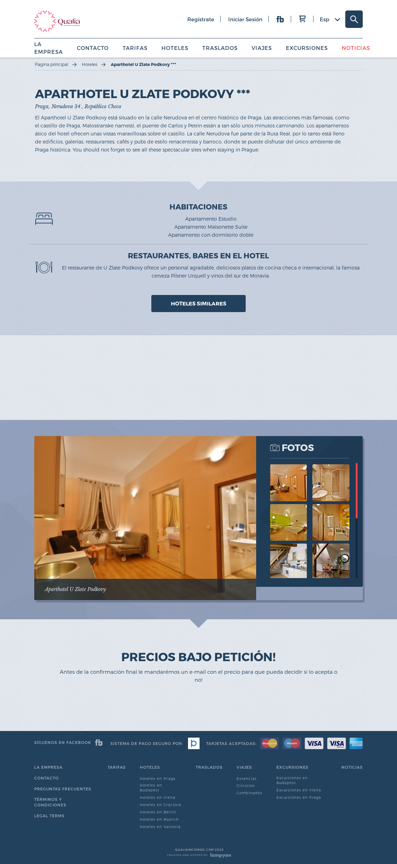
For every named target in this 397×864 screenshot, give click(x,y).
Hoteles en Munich (159, 819)
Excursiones (307, 48)
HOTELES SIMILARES (198, 303)
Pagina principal (51, 64)
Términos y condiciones (50, 802)
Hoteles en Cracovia (160, 805)
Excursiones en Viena (298, 790)
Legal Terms (49, 815)
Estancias (247, 778)
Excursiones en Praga (298, 797)
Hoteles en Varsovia (160, 827)
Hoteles (174, 48)
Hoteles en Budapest (151, 787)
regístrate (200, 19)
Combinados (249, 793)
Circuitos (246, 785)
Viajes (262, 48)
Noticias (356, 48)
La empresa (48, 767)
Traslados (220, 48)
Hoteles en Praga (157, 778)
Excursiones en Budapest (292, 780)
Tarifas (135, 48)
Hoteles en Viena (157, 797)
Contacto (93, 48)
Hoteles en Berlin (158, 812)
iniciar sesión (245, 19)
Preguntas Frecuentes (62, 789)
